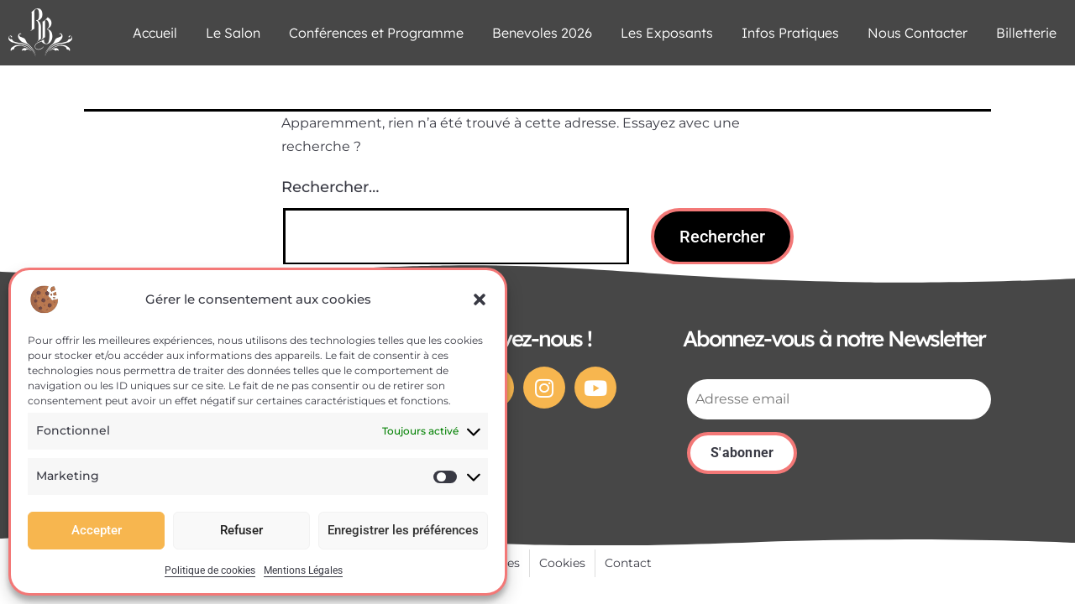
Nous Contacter (918, 32)
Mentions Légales (303, 570)
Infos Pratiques (790, 32)
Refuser (241, 530)
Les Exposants (667, 32)
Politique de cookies (210, 570)
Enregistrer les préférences (403, 530)
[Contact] (628, 564)
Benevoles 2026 (542, 32)
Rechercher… (330, 187)
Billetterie (1026, 32)
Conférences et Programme (376, 32)
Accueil (155, 32)
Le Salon (233, 32)
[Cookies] (562, 564)
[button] (479, 299)
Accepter (96, 530)
